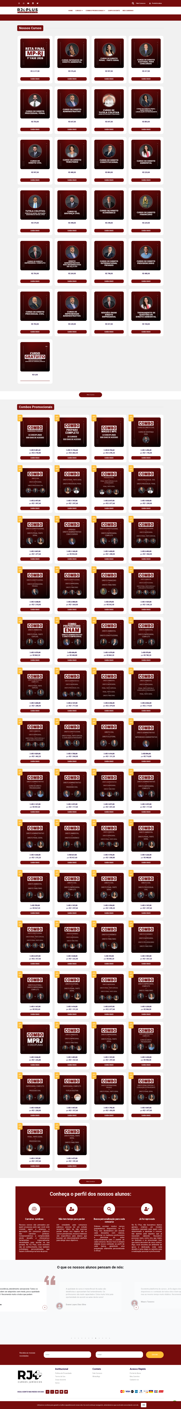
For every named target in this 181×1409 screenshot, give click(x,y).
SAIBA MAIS (34, 79)
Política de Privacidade (63, 1373)
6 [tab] (89, 1338)
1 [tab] (85, 19)
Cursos (78, 10)
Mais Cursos (90, 394)
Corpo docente (60, 1380)
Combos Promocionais (94, 10)
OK (143, 1405)
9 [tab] (99, 1338)
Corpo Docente (114, 10)
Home (70, 10)
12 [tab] (109, 1338)
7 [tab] (92, 1338)
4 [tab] (96, 19)
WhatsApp (96, 1376)
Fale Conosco (140, 3)
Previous (44, 1307)
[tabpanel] (90, 1297)
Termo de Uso (60, 1376)
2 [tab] (89, 19)
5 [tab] (85, 1338)
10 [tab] (102, 1338)
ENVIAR (155, 1355)
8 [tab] (96, 1338)
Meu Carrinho (128, 10)
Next (161, 19)
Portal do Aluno (135, 1373)
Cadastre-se (134, 1380)
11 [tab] (106, 1338)
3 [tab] (92, 19)
